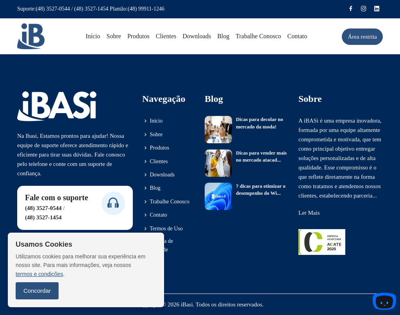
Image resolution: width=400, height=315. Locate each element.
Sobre (114, 36)
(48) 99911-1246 (146, 9)
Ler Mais (309, 213)
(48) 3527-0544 (53, 9)
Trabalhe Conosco (165, 202)
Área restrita (362, 37)
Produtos (138, 36)
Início (93, 36)
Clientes (166, 36)
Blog (223, 36)
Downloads (196, 36)
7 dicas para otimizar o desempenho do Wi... (261, 189)
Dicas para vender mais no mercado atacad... (261, 156)
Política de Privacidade (157, 245)
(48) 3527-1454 (91, 9)
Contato (297, 36)
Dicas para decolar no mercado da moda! (259, 122)
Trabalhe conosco (258, 36)
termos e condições (39, 274)
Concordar (37, 290)
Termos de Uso (162, 229)
